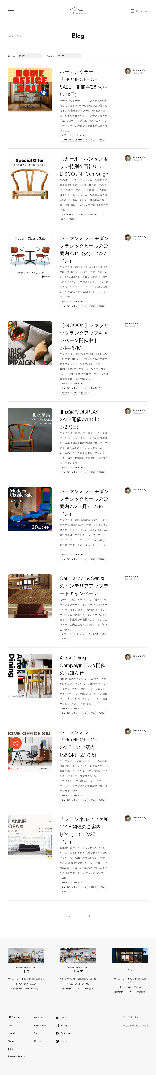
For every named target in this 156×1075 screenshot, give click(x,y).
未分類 (94, 887)
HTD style (13, 1017)
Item (10, 1025)
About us (38, 1017)
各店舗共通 (95, 388)
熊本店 (102, 139)
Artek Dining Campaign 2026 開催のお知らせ (82, 665)
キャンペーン (79, 135)
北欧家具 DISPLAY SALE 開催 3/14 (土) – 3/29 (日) (81, 419)
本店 (93, 139)
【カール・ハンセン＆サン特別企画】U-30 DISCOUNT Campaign (84, 166)
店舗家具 (65, 392)
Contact (38, 1041)
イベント (65, 135)
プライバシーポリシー (132, 1017)
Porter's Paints (16, 1057)
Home (10, 36)
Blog (10, 1049)
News (11, 1041)
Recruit (37, 1033)
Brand (11, 1033)
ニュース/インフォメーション (74, 139)
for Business (40, 1025)
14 (90, 916)
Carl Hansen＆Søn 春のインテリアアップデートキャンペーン (84, 585)
